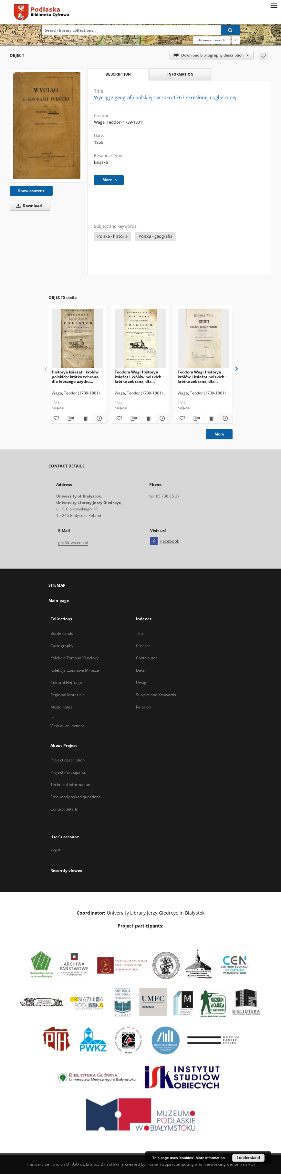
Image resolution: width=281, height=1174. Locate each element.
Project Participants (68, 772)
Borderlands (61, 633)
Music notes (61, 707)
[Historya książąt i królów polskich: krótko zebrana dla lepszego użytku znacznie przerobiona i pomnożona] (77, 339)
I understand (248, 1158)
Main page (58, 600)
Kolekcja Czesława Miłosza (74, 670)
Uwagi (142, 682)
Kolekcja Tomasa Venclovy (74, 658)
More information (210, 1158)
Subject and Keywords (156, 694)
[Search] (230, 30)
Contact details (64, 809)
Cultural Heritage (66, 682)
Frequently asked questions (75, 797)
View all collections (67, 726)
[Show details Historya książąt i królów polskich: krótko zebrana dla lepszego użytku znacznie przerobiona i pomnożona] (98, 418)
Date (140, 670)
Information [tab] (180, 74)
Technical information (70, 784)
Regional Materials (67, 694)
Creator (143, 645)
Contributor (146, 658)
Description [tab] (118, 74)
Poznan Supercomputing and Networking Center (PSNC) (201, 1164)
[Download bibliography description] (70, 418)
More (219, 434)
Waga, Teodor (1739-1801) (118, 122)
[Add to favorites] (263, 55)
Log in (55, 849)
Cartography (61, 645)
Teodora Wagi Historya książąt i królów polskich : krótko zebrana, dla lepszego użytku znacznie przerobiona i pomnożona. (140, 376)
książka (101, 162)
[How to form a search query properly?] (236, 40)
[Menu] (273, 5)
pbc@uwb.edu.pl (73, 542)
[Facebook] (154, 541)
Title (140, 633)
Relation (143, 707)
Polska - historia (112, 236)
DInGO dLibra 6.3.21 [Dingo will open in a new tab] (86, 1164)
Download (28, 205)
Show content (31, 191)
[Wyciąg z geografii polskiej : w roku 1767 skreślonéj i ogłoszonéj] (46, 125)
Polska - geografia (155, 236)
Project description (67, 760)
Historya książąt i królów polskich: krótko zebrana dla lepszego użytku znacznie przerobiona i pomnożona (75, 376)
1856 (98, 142)
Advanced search (211, 40)
